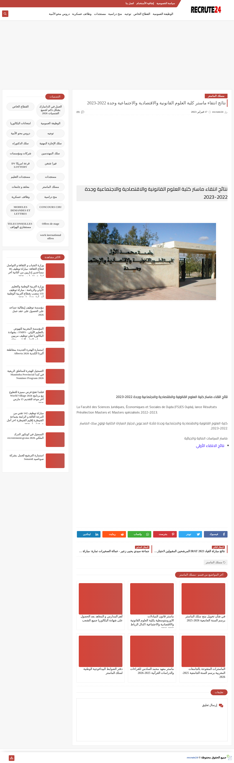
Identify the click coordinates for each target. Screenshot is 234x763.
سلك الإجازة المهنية (50, 143)
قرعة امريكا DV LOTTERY (20, 165)
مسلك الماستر (216, 95)
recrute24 (192, 757)
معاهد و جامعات (20, 186)
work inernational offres (50, 236)
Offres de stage (50, 223)
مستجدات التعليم (20, 176)
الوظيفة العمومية (163, 13)
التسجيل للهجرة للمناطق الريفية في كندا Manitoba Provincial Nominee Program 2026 (25, 374)
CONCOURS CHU (50, 207)
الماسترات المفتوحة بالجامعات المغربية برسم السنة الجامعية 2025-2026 (203, 673)
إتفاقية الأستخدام (145, 3)
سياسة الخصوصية (165, 3)
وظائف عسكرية (82, 13)
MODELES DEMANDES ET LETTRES (21, 210)
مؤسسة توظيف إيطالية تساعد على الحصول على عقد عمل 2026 (26, 311)
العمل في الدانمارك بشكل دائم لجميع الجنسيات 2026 (50, 110)
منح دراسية (115, 13)
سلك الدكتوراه (20, 143)
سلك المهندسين (50, 153)
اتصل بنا (130, 3)
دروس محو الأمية (59, 13)
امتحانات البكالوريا (20, 123)
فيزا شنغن (50, 163)
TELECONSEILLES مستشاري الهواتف (20, 225)
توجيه (128, 13)
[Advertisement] (117, 57)
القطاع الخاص (142, 13)
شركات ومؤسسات (20, 153)
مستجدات (100, 13)
